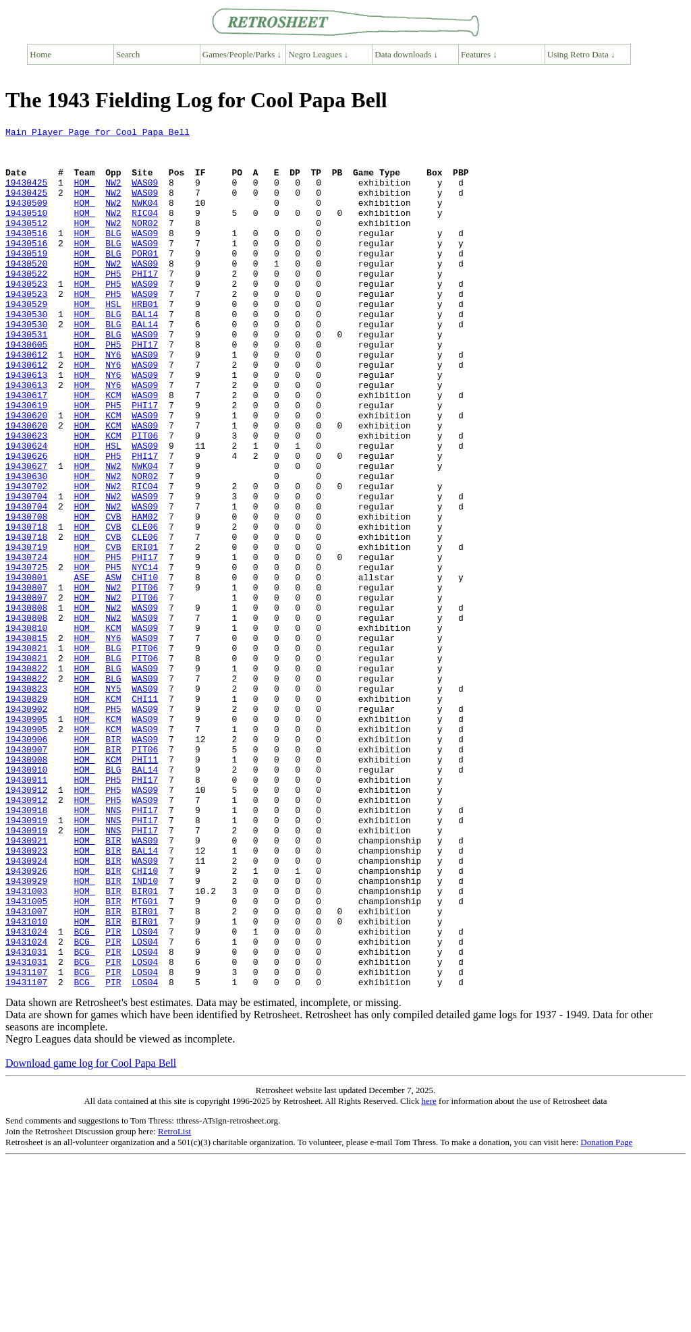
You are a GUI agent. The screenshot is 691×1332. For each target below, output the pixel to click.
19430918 (26, 947)
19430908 (26, 887)
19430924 (26, 1008)
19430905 (26, 838)
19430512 (26, 243)
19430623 (26, 498)
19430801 (26, 668)
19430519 (26, 279)
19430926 (26, 1020)
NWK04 (145, 219)
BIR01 (145, 1044)
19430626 (26, 522)
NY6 (113, 401)
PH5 (113, 304)
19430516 (26, 255)
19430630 (26, 546)
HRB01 (145, 340)
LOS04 (145, 1093)
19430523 (26, 316)
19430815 (26, 741)
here (428, 1273)
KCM (113, 449)
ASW (113, 668)
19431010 (26, 1081)
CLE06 (145, 607)
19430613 (26, 425)
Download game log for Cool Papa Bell (90, 1235)
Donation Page (606, 1314)
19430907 (26, 874)
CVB (113, 595)
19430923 (26, 996)
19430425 (26, 194)
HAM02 (145, 595)
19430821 (26, 753)
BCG (84, 1093)
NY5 (113, 802)
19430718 (26, 607)
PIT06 (145, 498)
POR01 (145, 279)
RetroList (174, 1303)
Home (40, 54)
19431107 (26, 1142)
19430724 (26, 644)
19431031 (26, 1117)
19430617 (26, 449)
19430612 (26, 401)
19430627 (26, 534)
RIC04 (145, 231)
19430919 (26, 959)
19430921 (26, 984)
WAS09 (145, 194)
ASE (84, 668)
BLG (113, 255)
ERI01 (145, 632)
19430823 (26, 802)
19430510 (26, 231)
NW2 (113, 194)
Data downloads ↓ (406, 54)
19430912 (26, 923)
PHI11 (145, 887)
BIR (113, 862)
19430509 (26, 219)
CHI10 (145, 668)
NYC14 (145, 656)
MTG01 (145, 1057)
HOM (84, 194)
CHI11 (145, 814)
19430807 (26, 680)
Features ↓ (479, 54)
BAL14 (145, 352)
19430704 (26, 571)
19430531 (26, 376)
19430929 (26, 1032)
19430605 (26, 389)
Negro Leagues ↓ (319, 54)
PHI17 (145, 304)
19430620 (26, 474)
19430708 (26, 595)
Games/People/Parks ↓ (241, 54)
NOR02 (145, 243)
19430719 (26, 632)
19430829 (26, 814)
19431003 (26, 1044)
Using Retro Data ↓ (581, 54)
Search (128, 54)
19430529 (26, 340)
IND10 (145, 1032)
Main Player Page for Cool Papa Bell (97, 134)
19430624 (26, 510)
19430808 (26, 704)
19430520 (26, 291)
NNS (113, 947)
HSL (113, 340)
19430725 (26, 656)
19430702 (26, 559)
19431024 (26, 1093)
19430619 (26, 461)
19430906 (26, 862)
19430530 (26, 352)
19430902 (26, 826)
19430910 (26, 899)
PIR (113, 1093)
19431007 (26, 1069)
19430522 (26, 304)
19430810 (26, 729)
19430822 (26, 777)
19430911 (26, 911)
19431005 (26, 1057)
